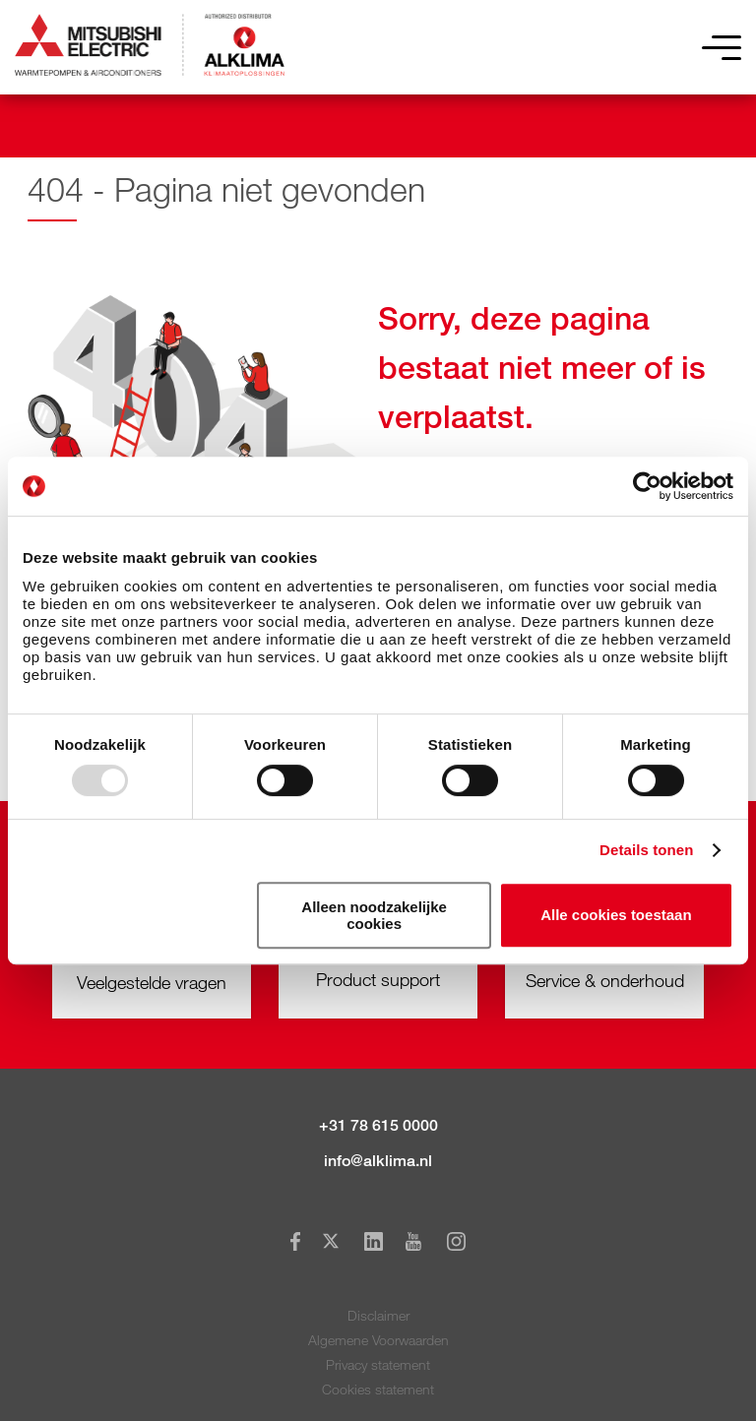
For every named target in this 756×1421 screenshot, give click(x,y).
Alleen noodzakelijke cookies (374, 915)
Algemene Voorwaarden (378, 1339)
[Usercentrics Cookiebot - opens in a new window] (647, 486)
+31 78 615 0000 (378, 1125)
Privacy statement (378, 1364)
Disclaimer (378, 1315)
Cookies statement (378, 1389)
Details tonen (646, 849)
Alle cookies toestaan (615, 914)
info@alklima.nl (378, 1160)
